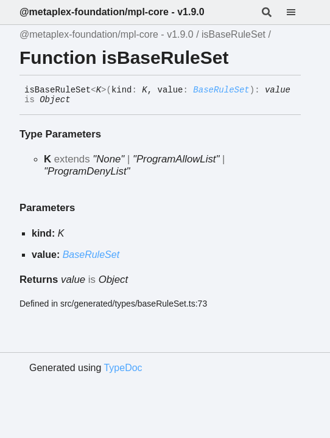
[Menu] (298, 12)
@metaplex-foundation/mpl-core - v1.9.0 (112, 12)
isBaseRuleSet (233, 34)
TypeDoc (123, 368)
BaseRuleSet (221, 90)
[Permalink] (79, 100)
